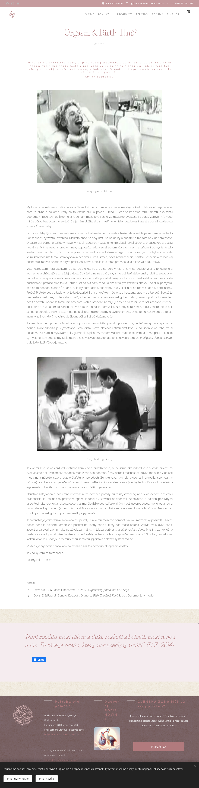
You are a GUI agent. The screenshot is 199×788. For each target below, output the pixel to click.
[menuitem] (134, 14)
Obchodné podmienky (56, 760)
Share (39, 659)
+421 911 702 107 (184, 3)
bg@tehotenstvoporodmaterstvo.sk (149, 3)
